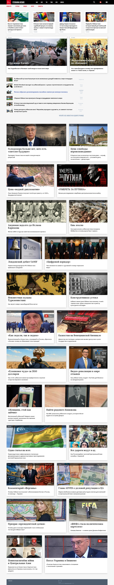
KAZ (37, 2)
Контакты (10, 580)
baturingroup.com (68, 583)
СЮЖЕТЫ (40, 6)
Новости (9, 6)
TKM (51, 2)
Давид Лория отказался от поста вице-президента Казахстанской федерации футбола (68, 27)
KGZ (42, 2)
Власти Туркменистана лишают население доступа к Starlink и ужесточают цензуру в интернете (17, 27)
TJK (46, 2)
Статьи (17, 6)
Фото (32, 6)
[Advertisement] (97, 100)
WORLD (62, 2)
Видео (25, 6)
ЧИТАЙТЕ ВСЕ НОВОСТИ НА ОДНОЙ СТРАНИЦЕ (71, 116)
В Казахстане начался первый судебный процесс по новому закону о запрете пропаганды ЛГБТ (43, 27)
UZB (56, 2)
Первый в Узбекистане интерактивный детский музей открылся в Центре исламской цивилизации (96, 27)
